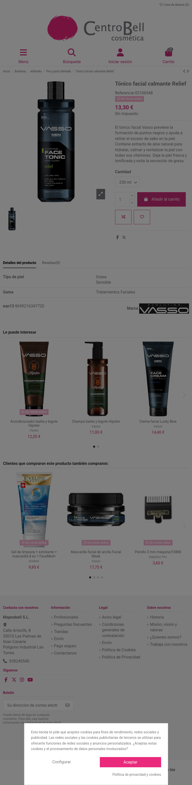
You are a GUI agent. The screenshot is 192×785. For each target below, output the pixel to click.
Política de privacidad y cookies (136, 775)
